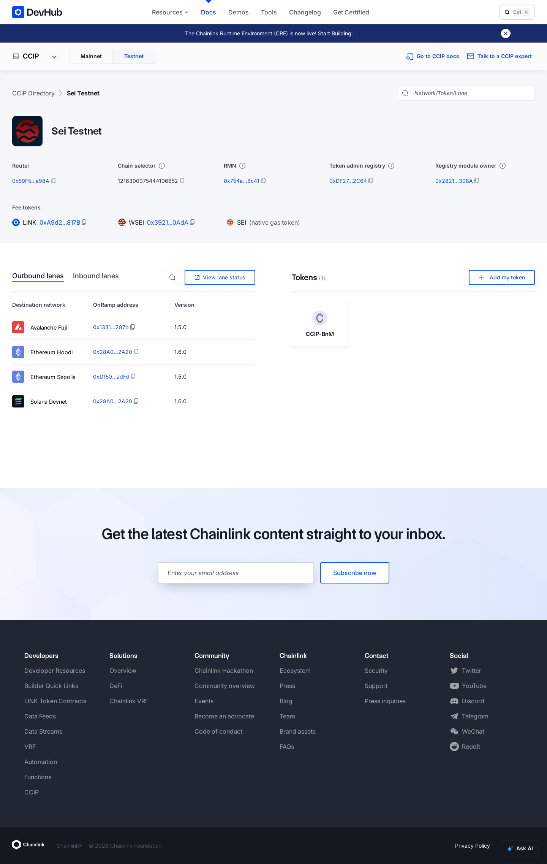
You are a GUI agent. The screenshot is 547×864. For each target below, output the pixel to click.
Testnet (134, 56)
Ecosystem (295, 670)
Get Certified (351, 12)
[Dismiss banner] (506, 33)
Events (203, 701)
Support (376, 686)
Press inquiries (385, 701)
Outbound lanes (38, 276)
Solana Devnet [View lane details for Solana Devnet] (39, 401)
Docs (208, 12)
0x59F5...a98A (30, 181)
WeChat (473, 731)
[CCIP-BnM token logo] (319, 318)
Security (376, 670)
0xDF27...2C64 (348, 181)
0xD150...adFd (111, 376)
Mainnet (91, 56)
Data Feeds (40, 716)
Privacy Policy (472, 845)
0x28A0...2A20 (112, 352)
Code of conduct (218, 731)
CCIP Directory (33, 93)
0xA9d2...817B (60, 222)
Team (287, 716)
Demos (238, 12)
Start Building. (335, 33)
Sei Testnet (83, 93)
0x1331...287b (111, 327)
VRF (30, 746)
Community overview (224, 686)
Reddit (471, 746)
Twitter (471, 670)
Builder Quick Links (51, 686)
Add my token (502, 277)
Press (287, 686)
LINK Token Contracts (55, 701)
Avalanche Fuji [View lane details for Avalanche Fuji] (39, 327)
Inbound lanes (96, 276)
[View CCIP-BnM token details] (320, 324)
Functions (37, 777)
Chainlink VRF (129, 701)
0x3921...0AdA (167, 222)
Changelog (305, 12)
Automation (40, 762)
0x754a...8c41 (241, 181)
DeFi (115, 686)
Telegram (475, 716)
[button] (172, 277)
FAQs (287, 746)
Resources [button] (170, 12)
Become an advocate (224, 716)
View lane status (219, 277)
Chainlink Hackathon (223, 670)
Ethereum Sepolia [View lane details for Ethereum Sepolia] (44, 377)
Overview (122, 670)
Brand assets (298, 731)
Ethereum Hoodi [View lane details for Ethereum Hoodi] (42, 352)
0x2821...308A (454, 181)
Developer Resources (54, 670)
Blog (286, 701)
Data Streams (43, 731)
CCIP (31, 792)
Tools (269, 12)
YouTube (474, 686)
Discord (473, 701)
